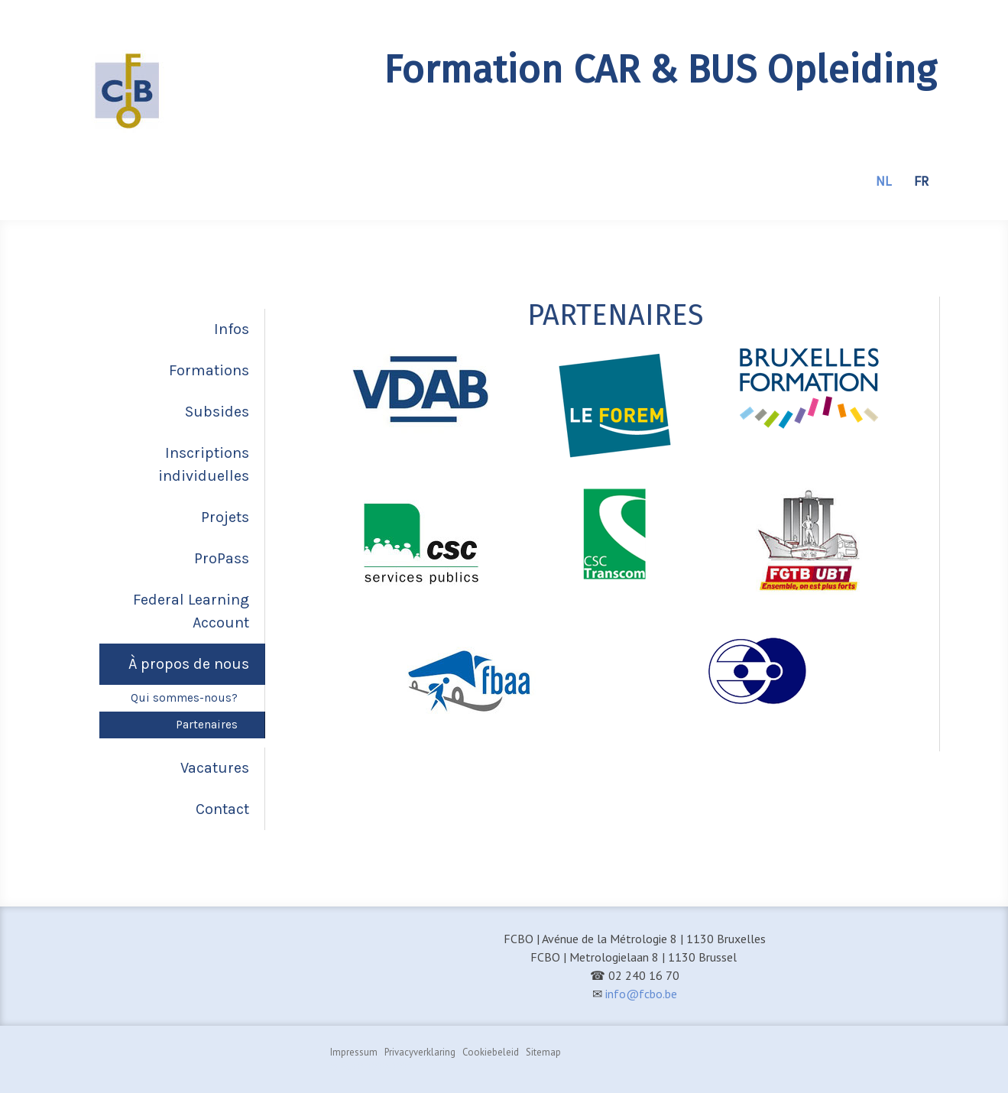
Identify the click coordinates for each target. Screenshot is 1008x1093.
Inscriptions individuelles (203, 464)
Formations (209, 370)
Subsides (217, 411)
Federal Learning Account (191, 611)
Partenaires (207, 724)
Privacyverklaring (419, 1052)
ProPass (221, 558)
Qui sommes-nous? (184, 698)
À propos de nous (188, 664)
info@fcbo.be (641, 993)
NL (883, 181)
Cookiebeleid (490, 1052)
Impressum (354, 1052)
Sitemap (543, 1052)
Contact (222, 809)
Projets (225, 517)
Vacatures (214, 768)
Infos (231, 329)
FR (921, 181)
